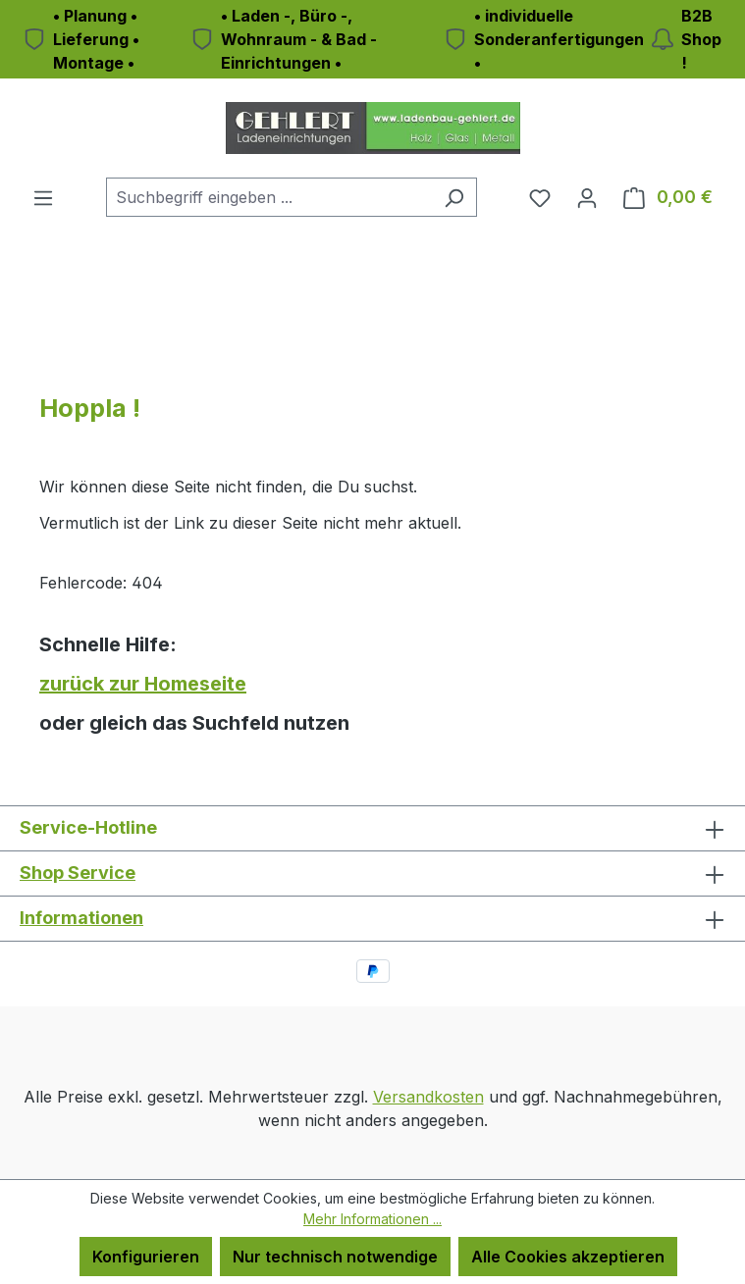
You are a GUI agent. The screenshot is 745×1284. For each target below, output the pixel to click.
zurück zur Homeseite (142, 683)
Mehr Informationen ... (372, 1218)
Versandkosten (428, 1096)
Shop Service (77, 872)
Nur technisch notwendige (335, 1256)
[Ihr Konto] (587, 197)
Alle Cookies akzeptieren (568, 1256)
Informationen (81, 917)
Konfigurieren (145, 1256)
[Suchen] (454, 197)
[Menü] (43, 197)
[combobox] (269, 197)
